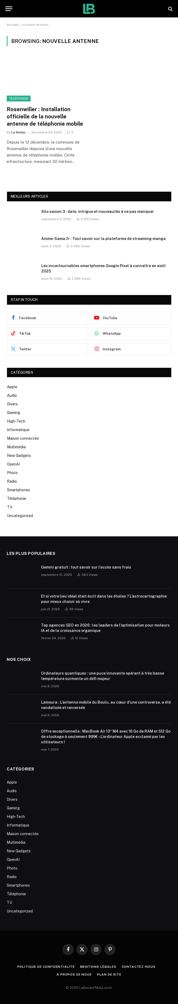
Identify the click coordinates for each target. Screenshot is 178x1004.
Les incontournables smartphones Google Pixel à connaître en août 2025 (103, 268)
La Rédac (18, 132)
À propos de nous (74, 974)
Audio (12, 395)
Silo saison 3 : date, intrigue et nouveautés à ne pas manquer (97, 211)
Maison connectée (23, 438)
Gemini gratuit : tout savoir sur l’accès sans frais (86, 567)
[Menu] (8, 9)
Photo (12, 473)
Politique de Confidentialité (46, 967)
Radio (12, 481)
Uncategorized (20, 516)
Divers (12, 404)
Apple (12, 387)
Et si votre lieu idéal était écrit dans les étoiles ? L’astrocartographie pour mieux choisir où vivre (104, 599)
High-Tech (16, 421)
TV (9, 507)
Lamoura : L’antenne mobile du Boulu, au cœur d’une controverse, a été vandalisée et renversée (106, 705)
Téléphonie (18, 98)
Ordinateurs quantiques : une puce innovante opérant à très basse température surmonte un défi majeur (102, 676)
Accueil (12, 25)
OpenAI (13, 464)
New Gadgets (19, 455)
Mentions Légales (98, 967)
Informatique (18, 430)
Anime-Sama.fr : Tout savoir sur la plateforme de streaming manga (103, 239)
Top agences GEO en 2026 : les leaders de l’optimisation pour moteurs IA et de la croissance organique (105, 628)
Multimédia (16, 447)
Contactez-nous (138, 967)
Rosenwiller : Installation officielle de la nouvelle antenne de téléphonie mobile (45, 116)
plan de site (109, 974)
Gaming (13, 412)
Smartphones (18, 490)
